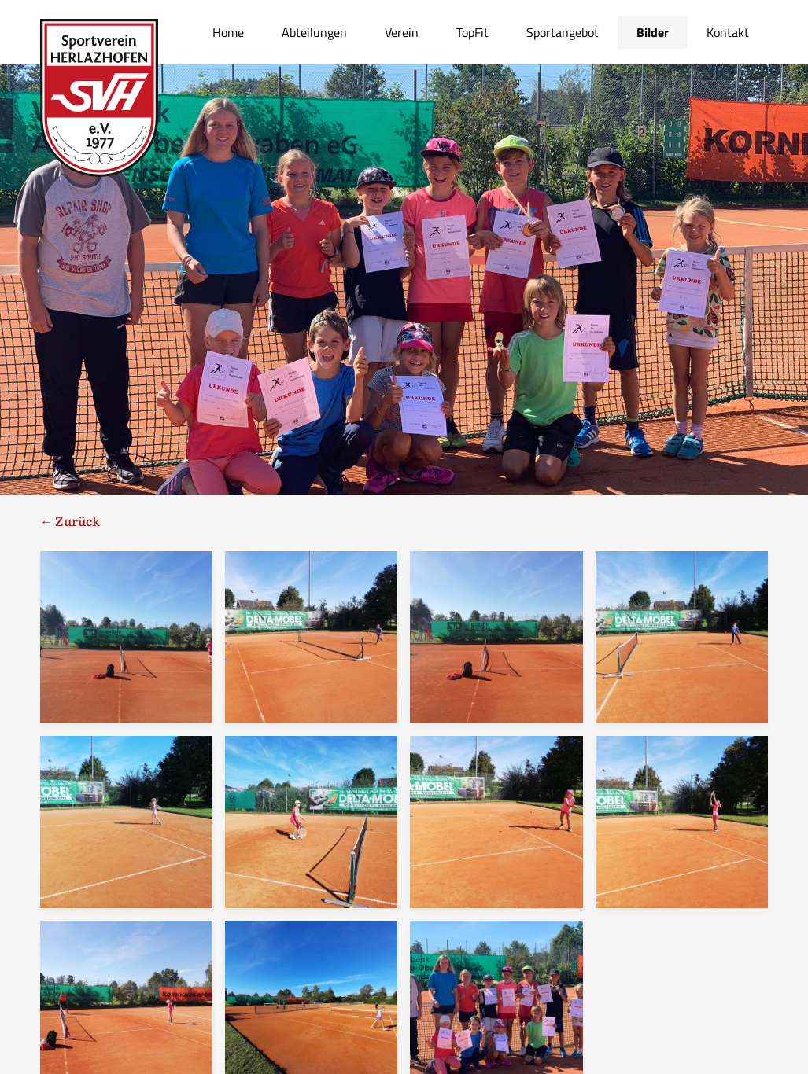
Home (228, 32)
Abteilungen (314, 32)
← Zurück (70, 520)
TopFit (472, 32)
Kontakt (728, 32)
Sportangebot (562, 32)
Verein (402, 32)
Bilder (652, 32)
